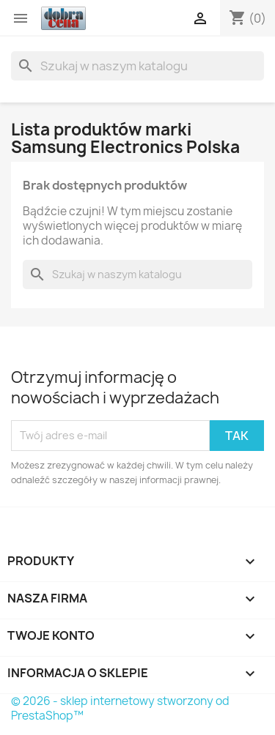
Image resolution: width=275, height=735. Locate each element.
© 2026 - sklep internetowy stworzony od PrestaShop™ (120, 708)
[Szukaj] (137, 66)
